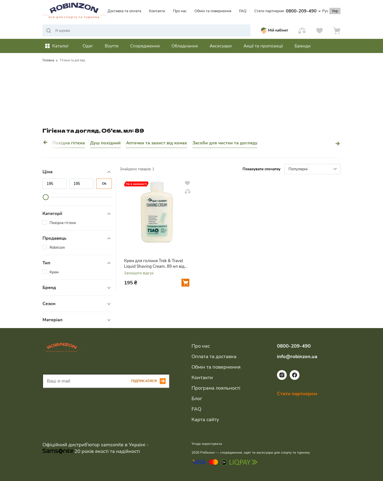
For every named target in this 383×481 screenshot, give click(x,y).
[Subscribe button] (150, 381)
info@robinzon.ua (297, 356)
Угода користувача (207, 443)
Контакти (157, 11)
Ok (104, 183)
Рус (325, 11)
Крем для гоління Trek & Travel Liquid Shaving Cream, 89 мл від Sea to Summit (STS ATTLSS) (154, 263)
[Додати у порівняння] (187, 191)
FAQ (242, 11)
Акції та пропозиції (263, 46)
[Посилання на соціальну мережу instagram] (282, 378)
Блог (197, 398)
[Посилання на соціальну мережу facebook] (294, 378)
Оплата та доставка (214, 356)
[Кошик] (336, 30)
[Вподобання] (319, 30)
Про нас (180, 11)
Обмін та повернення (212, 11)
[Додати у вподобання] (187, 183)
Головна (48, 60)
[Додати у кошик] (185, 283)
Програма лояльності (216, 388)
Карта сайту (205, 419)
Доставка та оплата (124, 11)
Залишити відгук (139, 273)
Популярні (313, 169)
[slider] (46, 197)
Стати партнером (269, 11)
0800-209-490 (303, 11)
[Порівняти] (302, 30)
